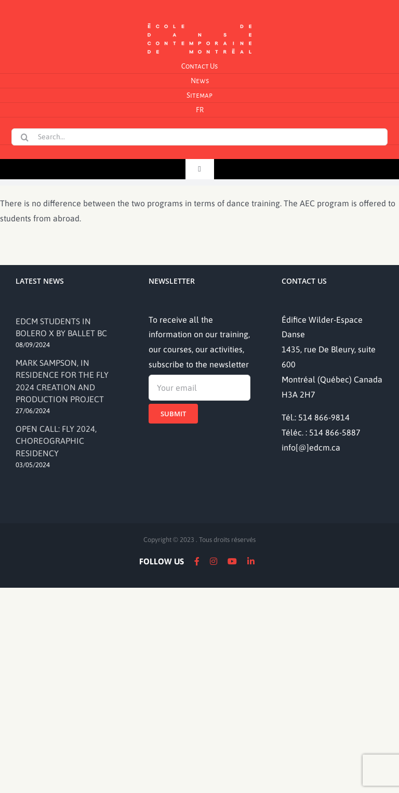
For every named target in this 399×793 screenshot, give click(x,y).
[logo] (199, 22)
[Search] (24, 137)
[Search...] (199, 137)
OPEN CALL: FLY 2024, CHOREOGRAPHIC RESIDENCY (56, 441)
